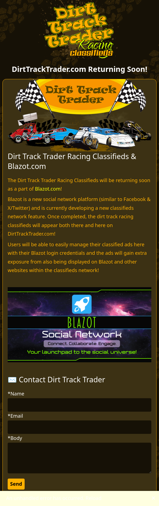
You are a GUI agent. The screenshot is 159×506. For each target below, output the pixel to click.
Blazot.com (47, 188)
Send (16, 483)
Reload (94, 498)
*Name (16, 393)
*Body (15, 438)
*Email (15, 415)
